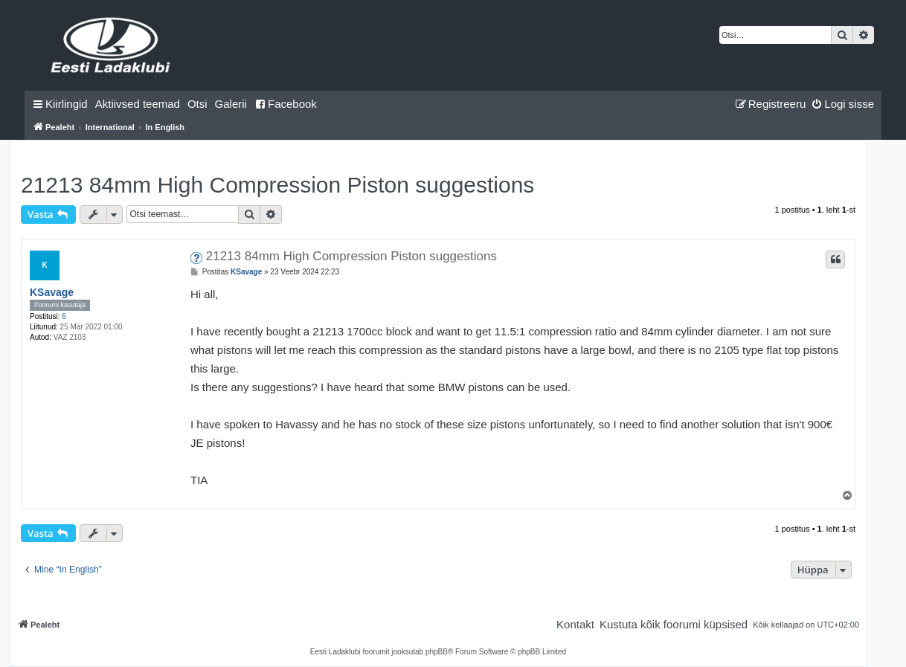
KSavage (52, 292)
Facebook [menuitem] (285, 103)
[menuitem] (137, 104)
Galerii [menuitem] (231, 103)
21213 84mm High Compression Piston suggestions (277, 185)
